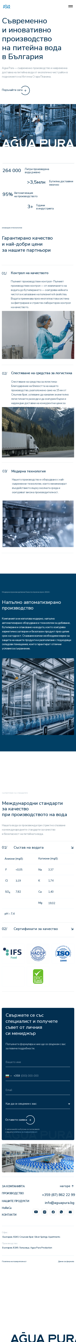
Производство (13, 1193)
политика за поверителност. (25, 1132)
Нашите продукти (15, 1201)
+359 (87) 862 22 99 (58, 1194)
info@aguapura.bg (59, 1202)
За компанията (13, 1186)
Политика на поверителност (14, 1261)
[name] (38, 1062)
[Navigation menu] (70, 6)
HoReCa (6, 1208)
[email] (38, 1090)
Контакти (9, 1215)
